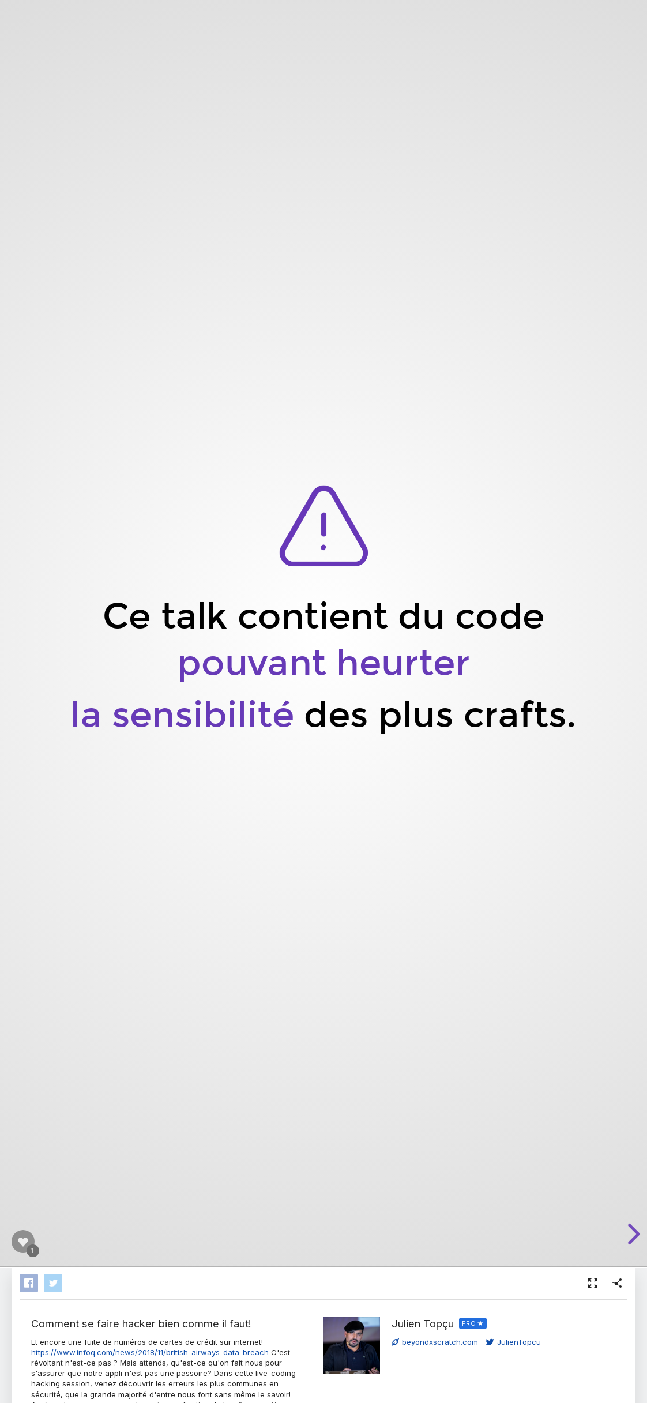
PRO (469, 1323)
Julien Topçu (423, 1323)
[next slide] (632, 1234)
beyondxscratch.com (435, 1341)
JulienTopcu (513, 1341)
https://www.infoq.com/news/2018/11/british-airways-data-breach (150, 1352)
